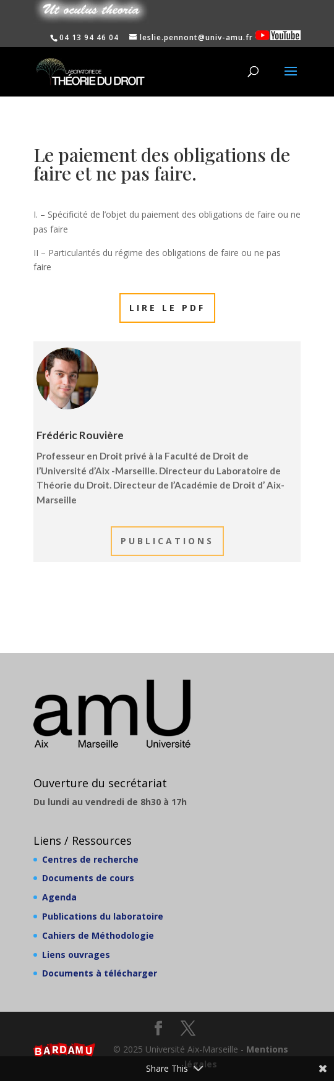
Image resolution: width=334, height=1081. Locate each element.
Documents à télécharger (99, 973)
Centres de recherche (90, 859)
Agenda (59, 897)
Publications (167, 541)
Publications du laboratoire (102, 916)
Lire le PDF (167, 308)
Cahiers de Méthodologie (98, 935)
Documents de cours (88, 878)
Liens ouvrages (76, 954)
